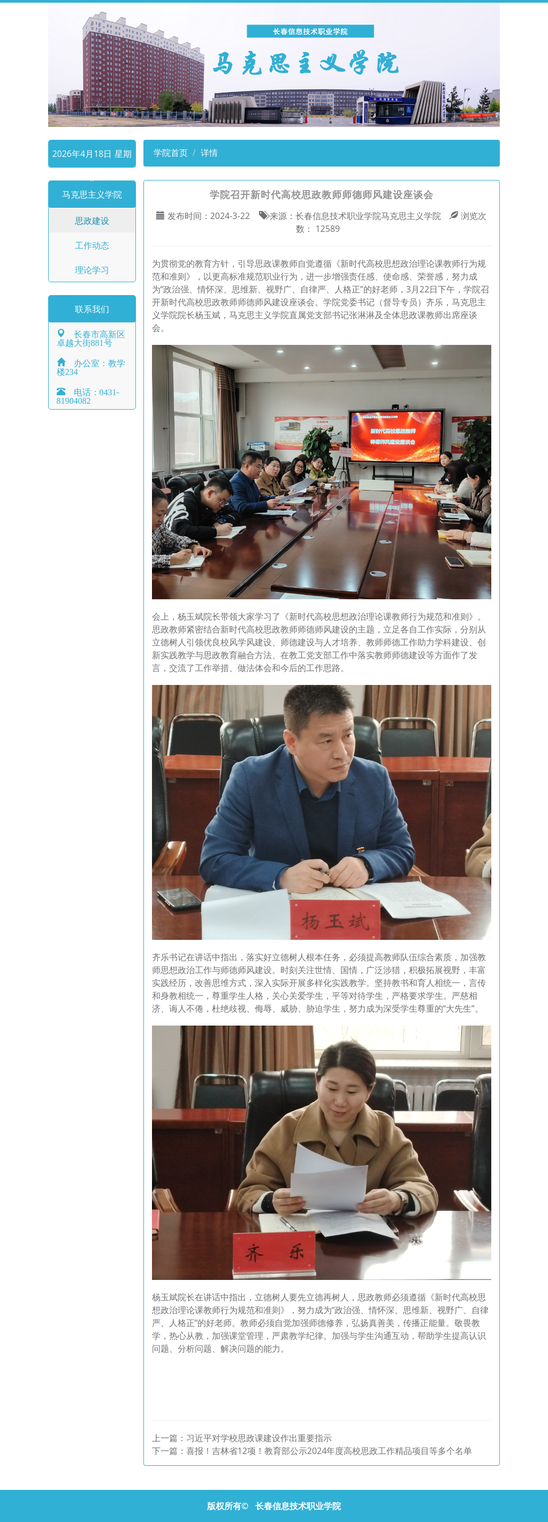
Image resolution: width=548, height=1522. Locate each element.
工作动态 (92, 245)
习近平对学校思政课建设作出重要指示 (259, 1438)
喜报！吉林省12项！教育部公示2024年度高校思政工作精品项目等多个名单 (329, 1451)
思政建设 (92, 221)
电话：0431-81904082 (88, 395)
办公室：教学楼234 (91, 366)
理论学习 (92, 270)
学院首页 (169, 153)
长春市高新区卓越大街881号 (91, 337)
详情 (209, 153)
